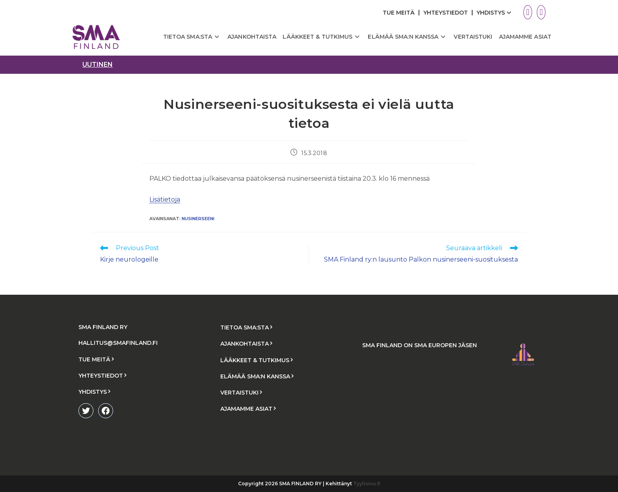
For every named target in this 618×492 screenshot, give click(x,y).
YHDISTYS (495, 12)
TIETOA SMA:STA (244, 327)
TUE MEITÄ (399, 12)
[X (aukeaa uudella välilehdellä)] (527, 12)
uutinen (97, 64)
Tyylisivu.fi (366, 483)
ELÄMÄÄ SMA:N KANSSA (255, 376)
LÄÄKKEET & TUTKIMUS (254, 360)
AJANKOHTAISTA (244, 343)
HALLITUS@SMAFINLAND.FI (118, 342)
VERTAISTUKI (239, 392)
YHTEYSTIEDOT (445, 12)
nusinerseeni (198, 218)
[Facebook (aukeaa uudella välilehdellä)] (539, 12)
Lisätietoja (164, 199)
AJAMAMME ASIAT (246, 408)
